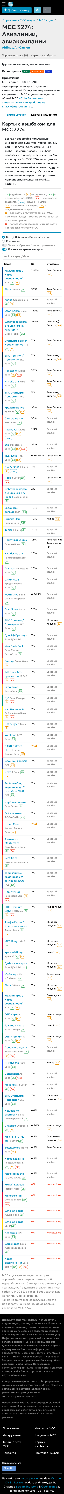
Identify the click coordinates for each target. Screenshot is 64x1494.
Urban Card (12, 824)
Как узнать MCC (45, 1435)
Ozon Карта (12, 310)
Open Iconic (49, 1486)
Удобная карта (14, 1173)
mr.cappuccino (30, 1478)
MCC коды (46, 20)
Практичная (12, 891)
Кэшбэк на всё (14, 709)
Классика (11, 1232)
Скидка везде (14, 418)
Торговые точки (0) (15, 55)
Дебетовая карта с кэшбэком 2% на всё (16, 492)
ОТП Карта (12, 1014)
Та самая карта (14, 1025)
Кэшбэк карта (14, 553)
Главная (10, 568)
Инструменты (12, 1435)
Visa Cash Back (14, 646)
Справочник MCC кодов (19, 20)
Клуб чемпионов (15, 802)
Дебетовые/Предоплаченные (32, 237)
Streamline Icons (27, 1486)
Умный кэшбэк (14, 1184)
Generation (12, 1073)
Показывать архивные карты (25, 249)
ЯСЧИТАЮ (11, 594)
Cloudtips (9, 1468)
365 (7, 444)
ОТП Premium (13, 1036)
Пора (8, 477)
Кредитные (13, 241)
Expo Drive (11, 687)
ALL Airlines (12, 466)
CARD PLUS (12, 579)
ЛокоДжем (12, 370)
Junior (8, 529)
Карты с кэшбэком (43, 55)
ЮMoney (10, 974)
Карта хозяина (14, 1158)
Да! (7, 698)
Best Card (11, 858)
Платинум (11, 724)
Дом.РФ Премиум (16, 635)
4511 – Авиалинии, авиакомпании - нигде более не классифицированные (23, 102)
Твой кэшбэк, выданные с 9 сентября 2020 (14, 876)
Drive (8, 772)
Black (8, 289)
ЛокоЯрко (11, 609)
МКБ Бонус (12, 941)
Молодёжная (13, 1195)
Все (8, 237)
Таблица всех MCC (12, 1444)
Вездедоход (12, 1147)
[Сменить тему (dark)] (47, 10)
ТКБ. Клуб (11, 455)
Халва (8, 299)
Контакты (9, 1452)
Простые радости (16, 1047)
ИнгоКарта (12, 381)
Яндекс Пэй (12, 519)
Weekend (11, 735)
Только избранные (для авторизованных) (33, 245)
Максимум (11, 1084)
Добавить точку (16, 10)
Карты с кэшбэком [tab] (44, 114)
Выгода (9, 661)
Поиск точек (11, 1428)
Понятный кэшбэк (16, 539)
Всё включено (14, 813)
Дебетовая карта (16, 963)
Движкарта (12, 1243)
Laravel (19, 1482)
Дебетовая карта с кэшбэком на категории (16, 325)
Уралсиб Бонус (14, 407)
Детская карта (14, 1210)
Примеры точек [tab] (15, 114)
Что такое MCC (45, 1428)
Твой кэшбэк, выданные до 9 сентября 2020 (15, 787)
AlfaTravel (11, 429)
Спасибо (10, 1125)
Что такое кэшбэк (47, 1452)
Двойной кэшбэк (16, 760)
